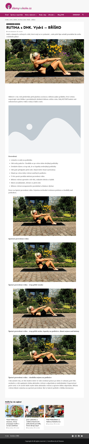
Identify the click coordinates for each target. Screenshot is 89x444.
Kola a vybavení (31, 15)
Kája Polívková (51, 424)
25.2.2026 (57, 424)
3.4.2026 (17, 428)
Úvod (6, 15)
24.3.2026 (38, 428)
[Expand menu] (36, 15)
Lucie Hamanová (12, 31)
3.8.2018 (20, 31)
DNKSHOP (76, 15)
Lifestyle (52, 15)
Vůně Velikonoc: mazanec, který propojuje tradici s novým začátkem (12, 423)
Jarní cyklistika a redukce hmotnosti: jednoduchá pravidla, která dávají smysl (33, 423)
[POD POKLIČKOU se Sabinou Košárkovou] (54, 411)
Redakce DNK (14, 436)
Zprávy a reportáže (16, 15)
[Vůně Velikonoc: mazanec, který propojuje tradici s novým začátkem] (14, 411)
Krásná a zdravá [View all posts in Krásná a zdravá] (10, 24)
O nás (7, 436)
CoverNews (51, 441)
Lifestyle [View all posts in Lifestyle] (17, 24)
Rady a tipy (42, 15)
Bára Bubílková (11, 428)
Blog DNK (61, 15)
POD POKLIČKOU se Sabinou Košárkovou (53, 421)
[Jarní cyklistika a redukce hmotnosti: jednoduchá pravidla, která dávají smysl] (34, 411)
